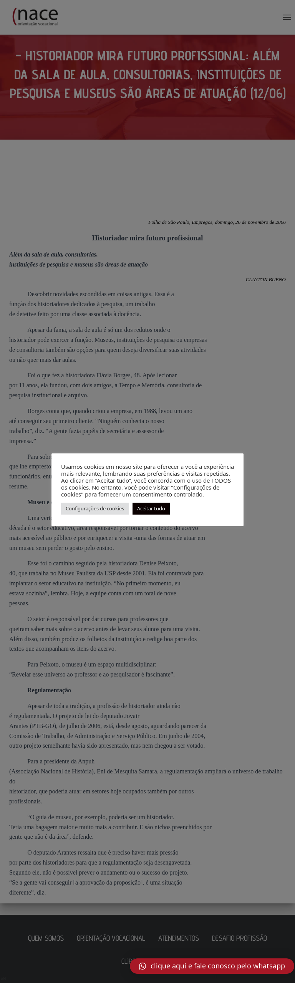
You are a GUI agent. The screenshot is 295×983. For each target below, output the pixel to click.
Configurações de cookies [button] (95, 508)
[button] (212, 966)
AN (3, 978)
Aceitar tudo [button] (151, 508)
